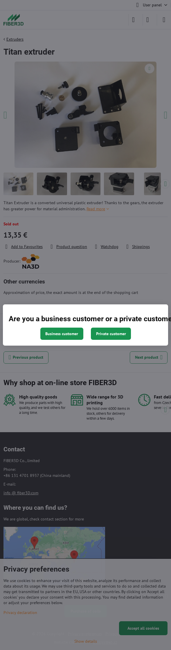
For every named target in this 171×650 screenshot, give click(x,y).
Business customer (61, 333)
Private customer (111, 333)
